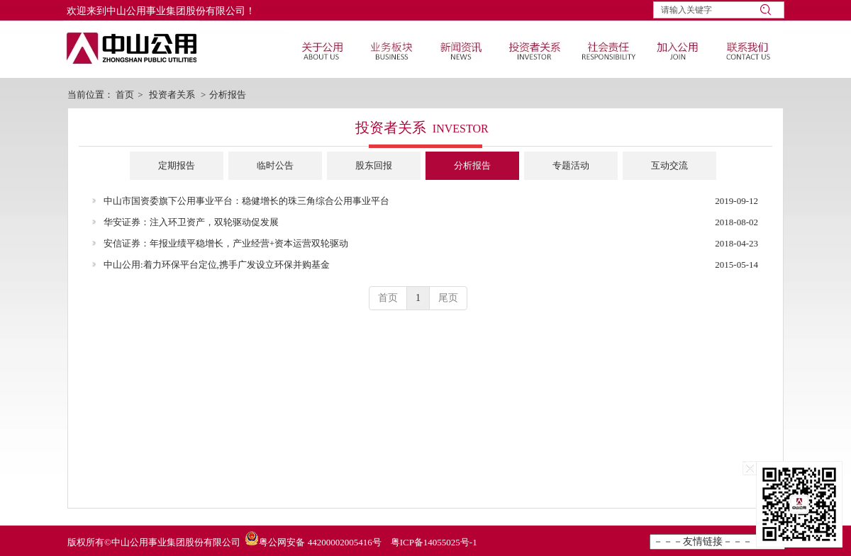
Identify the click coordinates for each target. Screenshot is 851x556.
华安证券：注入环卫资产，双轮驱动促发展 (191, 222)
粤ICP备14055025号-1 (434, 542)
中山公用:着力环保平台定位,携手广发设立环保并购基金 (217, 264)
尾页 (448, 298)
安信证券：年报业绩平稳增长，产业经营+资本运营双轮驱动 (226, 243)
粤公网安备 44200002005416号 (320, 542)
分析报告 (227, 94)
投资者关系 (172, 94)
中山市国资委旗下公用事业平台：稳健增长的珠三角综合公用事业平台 (246, 200)
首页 (125, 94)
